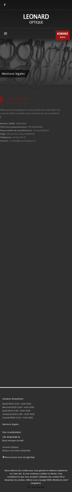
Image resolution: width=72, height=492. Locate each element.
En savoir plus (38, 487)
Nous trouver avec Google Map (18, 457)
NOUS (63, 36)
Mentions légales (10, 424)
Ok (28, 487)
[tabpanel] (36, 64)
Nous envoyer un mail (12, 440)
